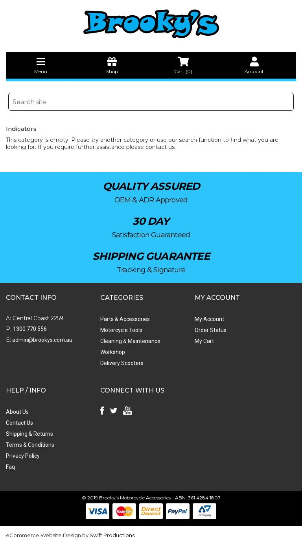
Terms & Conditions (30, 445)
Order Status (210, 330)
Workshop (112, 352)
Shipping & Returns (29, 434)
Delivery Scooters (122, 363)
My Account (209, 319)
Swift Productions (112, 535)
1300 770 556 (30, 329)
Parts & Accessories (125, 319)
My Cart (204, 341)
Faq (10, 467)
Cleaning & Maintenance (130, 341)
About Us (17, 412)
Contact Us (19, 423)
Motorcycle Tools (121, 330)
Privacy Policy (23, 456)
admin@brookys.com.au (41, 340)
